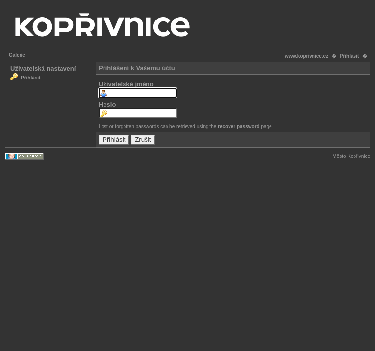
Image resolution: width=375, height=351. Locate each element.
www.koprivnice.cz (306, 55)
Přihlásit (349, 55)
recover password (239, 126)
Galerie (17, 55)
